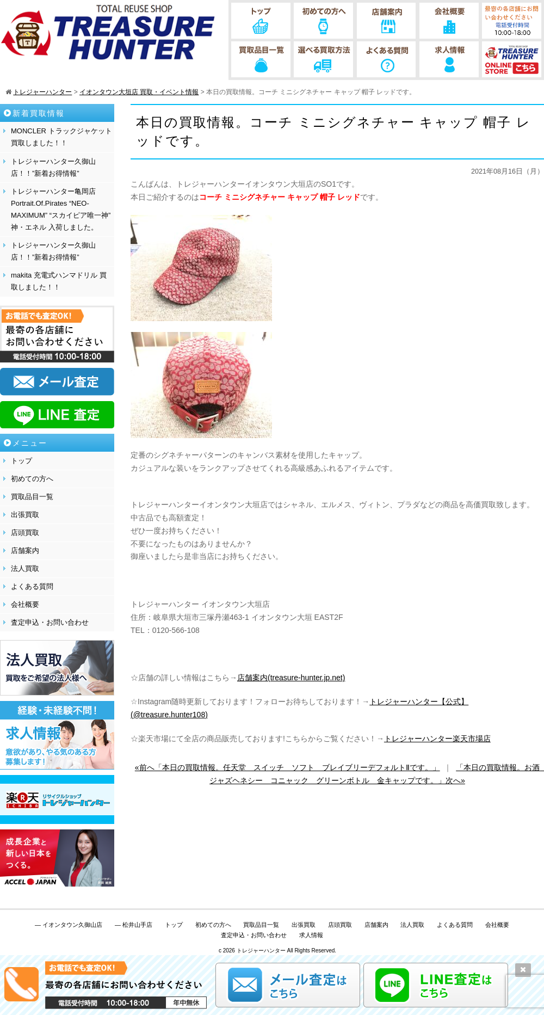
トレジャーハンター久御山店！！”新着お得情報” (53, 167)
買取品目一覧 (32, 497)
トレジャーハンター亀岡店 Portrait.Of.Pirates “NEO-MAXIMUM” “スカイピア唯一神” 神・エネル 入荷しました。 (60, 209)
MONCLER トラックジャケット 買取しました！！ (61, 137)
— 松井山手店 (133, 924)
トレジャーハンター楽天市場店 (437, 738)
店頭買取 (25, 532)
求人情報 (311, 935)
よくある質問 (32, 586)
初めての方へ (32, 479)
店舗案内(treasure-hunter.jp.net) (291, 677)
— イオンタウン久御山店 (68, 924)
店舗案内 (25, 550)
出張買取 (25, 514)
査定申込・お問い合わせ (50, 622)
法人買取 (25, 568)
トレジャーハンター (261, 951)
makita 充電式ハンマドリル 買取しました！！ (59, 281)
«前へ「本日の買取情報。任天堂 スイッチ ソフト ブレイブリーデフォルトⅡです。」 (287, 767)
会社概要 (25, 604)
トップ (21, 461)
